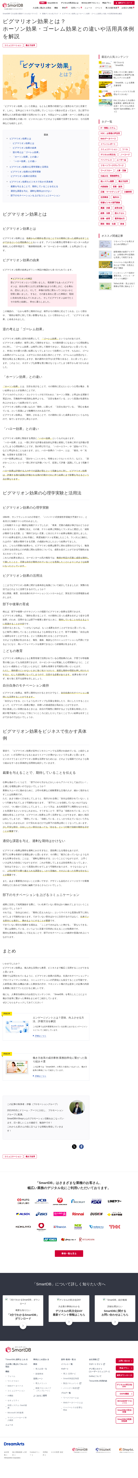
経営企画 (118, 208)
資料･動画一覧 (67, 1360)
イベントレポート (108, 144)
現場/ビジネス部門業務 (110, 202)
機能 (59, 8)
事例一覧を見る (69, 1253)
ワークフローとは (70, 1398)
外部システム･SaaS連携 (17, 1406)
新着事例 (39, 1374)
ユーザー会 (121, 160)
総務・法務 (105, 213)
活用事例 (104, 197)
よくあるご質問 (39, 1396)
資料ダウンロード (125, 3)
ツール (125, 149)
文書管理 (128, 192)
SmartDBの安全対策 (124, 1411)
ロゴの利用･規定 (57, 1452)
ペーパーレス (106, 160)
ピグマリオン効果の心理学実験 (26, 172)
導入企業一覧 (41, 1369)
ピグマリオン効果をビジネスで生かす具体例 (31, 182)
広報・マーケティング (110, 192)
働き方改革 (30, 45)
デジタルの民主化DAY (124, 1386)
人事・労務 (121, 170)
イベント (100, 8)
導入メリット (41, 1383)
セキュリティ (13, 1400)
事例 (67, 8)
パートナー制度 (69, 1388)
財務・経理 (105, 218)
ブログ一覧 (65, 1393)
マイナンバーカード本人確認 (16, 1419)
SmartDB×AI (48, 3)
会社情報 (92, 1360)
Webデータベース (108, 139)
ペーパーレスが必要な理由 (72, 1409)
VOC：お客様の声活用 (110, 133)
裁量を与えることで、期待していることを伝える (34, 186)
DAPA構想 (124, 1394)
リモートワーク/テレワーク (112, 165)
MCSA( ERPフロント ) (90, 3)
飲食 (122, 224)
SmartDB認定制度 (70, 1379)
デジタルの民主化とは (69, 3)
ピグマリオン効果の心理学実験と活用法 (29, 167)
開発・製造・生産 (108, 224)
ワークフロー (106, 170)
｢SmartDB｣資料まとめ (15, 1360)
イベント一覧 (66, 1364)
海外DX (116, 197)
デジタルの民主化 (108, 155)
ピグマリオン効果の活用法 (24, 176)
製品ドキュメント (70, 1383)
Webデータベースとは (72, 1403)
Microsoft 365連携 (15, 1413)
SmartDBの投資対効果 (124, 1420)
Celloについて (95, 1376)
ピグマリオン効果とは (20, 138)
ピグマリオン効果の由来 (24, 148)
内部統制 (104, 187)
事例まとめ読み (39, 1360)
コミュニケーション (12, 45)
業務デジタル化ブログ (50, 14)
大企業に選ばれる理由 (45, 8)
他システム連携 (107, 181)
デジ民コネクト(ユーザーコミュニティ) (99, 1370)
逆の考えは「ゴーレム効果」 (27, 152)
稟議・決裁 (105, 208)
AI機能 (10, 1396)
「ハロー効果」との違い (24, 161)
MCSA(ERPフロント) (124, 1402)
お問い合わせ (124, 1361)
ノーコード (125, 155)
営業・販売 (117, 187)
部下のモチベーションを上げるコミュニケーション (35, 195)
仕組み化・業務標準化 (110, 176)
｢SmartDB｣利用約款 (97, 1381)
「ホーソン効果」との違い (26, 157)
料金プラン (106, 3)
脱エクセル (119, 213)
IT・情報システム (108, 128)
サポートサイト (95, 1364)
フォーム (11, 1376)
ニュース (90, 8)
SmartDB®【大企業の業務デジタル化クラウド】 (20, 14)
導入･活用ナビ (69, 1374)
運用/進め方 (120, 218)
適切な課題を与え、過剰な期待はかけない (31, 191)
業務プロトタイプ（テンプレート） (43, 1389)
